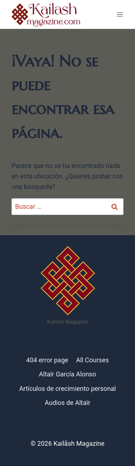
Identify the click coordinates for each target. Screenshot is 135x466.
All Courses (92, 360)
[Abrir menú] (119, 14)
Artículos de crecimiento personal (67, 388)
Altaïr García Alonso (67, 374)
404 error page (47, 360)
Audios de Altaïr (67, 402)
